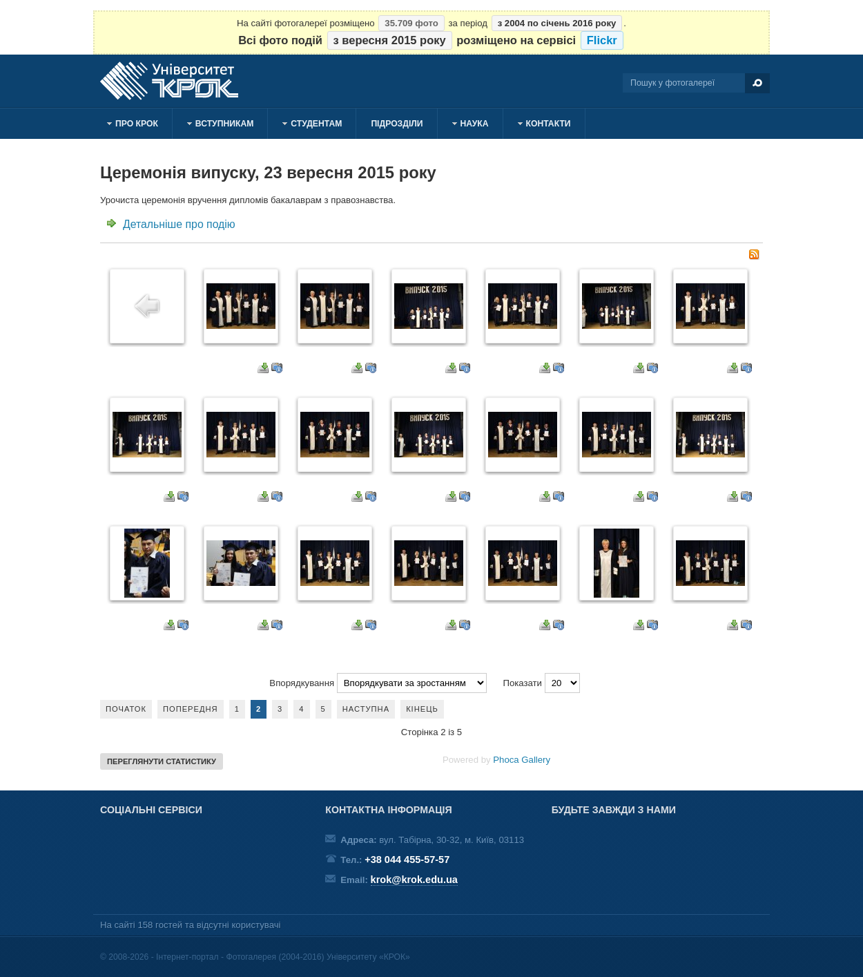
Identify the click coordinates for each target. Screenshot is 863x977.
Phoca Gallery (521, 760)
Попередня (190, 709)
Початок (126, 709)
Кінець (422, 709)
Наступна (365, 709)
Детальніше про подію (179, 224)
